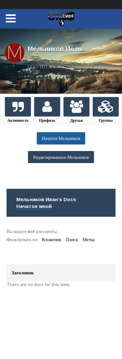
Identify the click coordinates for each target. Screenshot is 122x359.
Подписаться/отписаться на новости (51, 333)
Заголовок (22, 272)
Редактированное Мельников (61, 157)
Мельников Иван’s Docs (46, 199)
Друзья (76, 120)
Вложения (51, 239)
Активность (17, 120)
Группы (106, 120)
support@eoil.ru (52, 314)
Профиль (47, 120)
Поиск (72, 239)
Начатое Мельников (61, 138)
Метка (89, 239)
